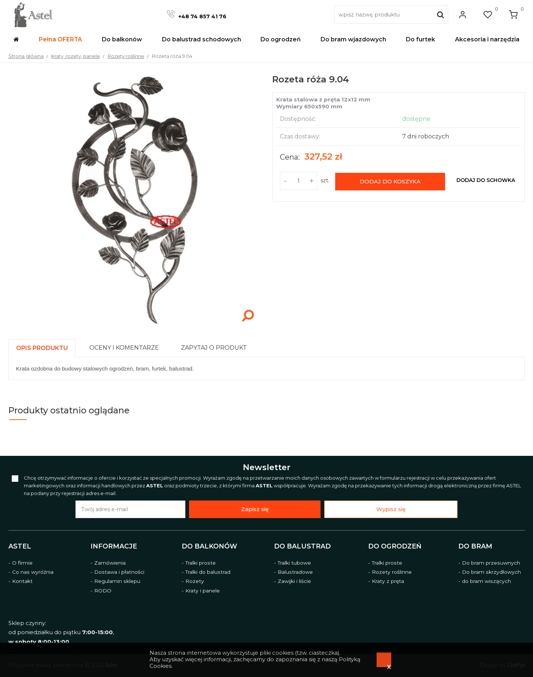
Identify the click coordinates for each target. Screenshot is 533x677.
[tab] (45, 346)
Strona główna (26, 56)
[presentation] (41, 348)
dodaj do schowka (485, 180)
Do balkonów (209, 546)
